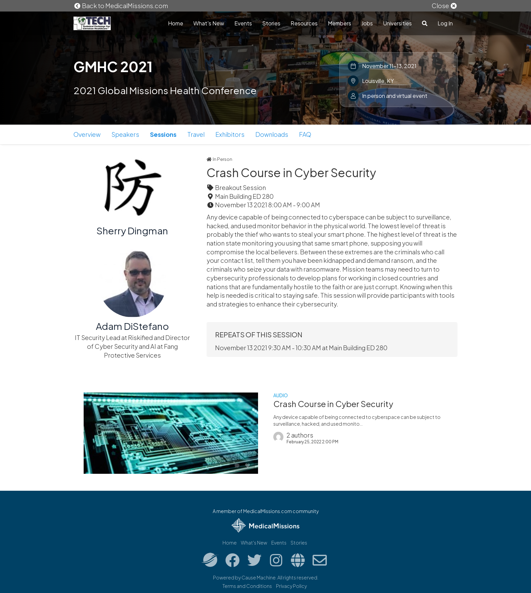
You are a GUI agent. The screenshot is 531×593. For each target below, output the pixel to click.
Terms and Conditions (247, 586)
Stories (271, 23)
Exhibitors (230, 134)
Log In (445, 23)
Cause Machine (258, 577)
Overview (87, 134)
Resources (304, 23)
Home (175, 23)
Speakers (125, 134)
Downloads (271, 134)
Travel (196, 134)
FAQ (305, 134)
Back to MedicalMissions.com (120, 5)
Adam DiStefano (132, 326)
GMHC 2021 (112, 66)
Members (339, 23)
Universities (397, 23)
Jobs (367, 23)
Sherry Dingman (132, 230)
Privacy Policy (291, 586)
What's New (208, 23)
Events (243, 23)
